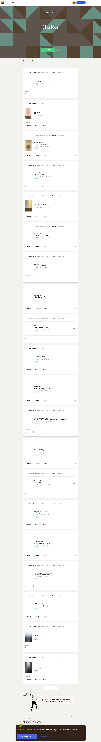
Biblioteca (36, 716)
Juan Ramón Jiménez (40, 511)
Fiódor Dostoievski (39, 356)
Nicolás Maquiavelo (40, 80)
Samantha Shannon (40, 204)
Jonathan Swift (38, 449)
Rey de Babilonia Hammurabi (43, 573)
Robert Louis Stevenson (41, 418)
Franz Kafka (37, 173)
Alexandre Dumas (39, 603)
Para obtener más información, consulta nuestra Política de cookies (37, 731)
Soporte (25, 718)
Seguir (48, 50)
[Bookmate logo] (2, 2)
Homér (36, 634)
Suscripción (44, 716)
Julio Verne (37, 295)
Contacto (50, 716)
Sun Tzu (36, 264)
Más (50, 688)
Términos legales (69, 716)
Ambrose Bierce (39, 234)
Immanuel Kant (38, 541)
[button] (58, 50)
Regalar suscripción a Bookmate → (55, 701)
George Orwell (38, 112)
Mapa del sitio (31, 718)
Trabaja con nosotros (58, 716)
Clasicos (54, 72)
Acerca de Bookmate (28, 716)
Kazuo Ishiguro (38, 142)
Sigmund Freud (38, 481)
